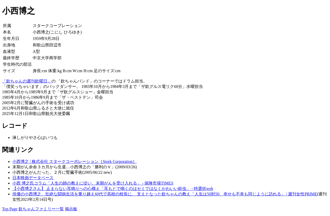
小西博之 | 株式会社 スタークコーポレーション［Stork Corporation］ (74, 161)
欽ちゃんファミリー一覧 (41, 209)
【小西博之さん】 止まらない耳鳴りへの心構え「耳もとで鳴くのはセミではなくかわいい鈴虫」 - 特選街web (112, 188)
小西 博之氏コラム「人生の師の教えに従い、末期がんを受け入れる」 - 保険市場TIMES (92, 183)
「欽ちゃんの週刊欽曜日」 (26, 81)
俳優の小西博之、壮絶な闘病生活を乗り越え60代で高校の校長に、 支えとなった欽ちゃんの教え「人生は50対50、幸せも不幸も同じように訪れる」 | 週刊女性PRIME (164, 194)
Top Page (10, 209)
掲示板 (71, 209)
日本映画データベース (33, 178)
